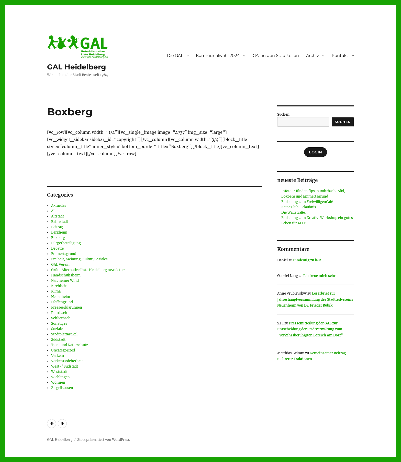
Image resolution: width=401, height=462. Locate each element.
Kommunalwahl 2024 (218, 55)
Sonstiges (59, 323)
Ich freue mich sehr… (320, 276)
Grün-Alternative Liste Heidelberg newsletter (88, 270)
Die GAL (175, 55)
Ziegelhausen (62, 388)
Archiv (312, 55)
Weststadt (59, 372)
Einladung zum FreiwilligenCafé (307, 202)
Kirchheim (60, 286)
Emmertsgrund (63, 254)
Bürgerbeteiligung (66, 243)
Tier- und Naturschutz (69, 345)
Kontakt (340, 55)
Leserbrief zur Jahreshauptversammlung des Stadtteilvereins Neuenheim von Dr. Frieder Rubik (315, 299)
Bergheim (59, 232)
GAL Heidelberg (76, 67)
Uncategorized (63, 350)
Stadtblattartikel (64, 334)
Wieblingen (60, 377)
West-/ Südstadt (64, 366)
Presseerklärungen (66, 307)
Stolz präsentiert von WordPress (103, 439)
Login (315, 152)
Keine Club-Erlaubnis (298, 207)
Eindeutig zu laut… (308, 260)
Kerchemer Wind (65, 280)
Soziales (57, 329)
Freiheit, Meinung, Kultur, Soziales (79, 259)
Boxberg (58, 238)
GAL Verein (60, 264)
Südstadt (58, 339)
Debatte (57, 248)
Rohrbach (59, 313)
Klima (56, 291)
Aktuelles (58, 205)
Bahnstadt (59, 222)
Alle (54, 211)
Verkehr (57, 356)
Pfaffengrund (62, 302)
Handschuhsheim (66, 275)
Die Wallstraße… (294, 212)
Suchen (283, 114)
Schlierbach (61, 318)
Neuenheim (60, 297)
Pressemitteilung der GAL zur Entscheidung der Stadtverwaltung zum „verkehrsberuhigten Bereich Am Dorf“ (310, 329)
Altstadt (57, 216)
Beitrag (57, 227)
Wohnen (58, 382)
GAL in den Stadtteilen (276, 55)
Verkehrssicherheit (67, 361)
